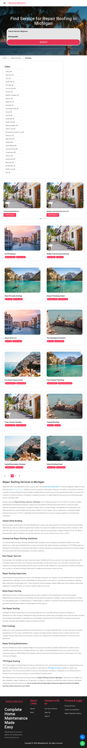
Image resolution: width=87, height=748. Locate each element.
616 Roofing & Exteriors (10, 222)
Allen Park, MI (10, 139)
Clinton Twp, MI (10, 129)
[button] (83, 200)
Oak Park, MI (10, 75)
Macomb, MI (10, 162)
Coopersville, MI (11, 152)
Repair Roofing (16, 58)
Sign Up (47, 712)
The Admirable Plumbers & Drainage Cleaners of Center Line (63, 306)
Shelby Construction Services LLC (55, 222)
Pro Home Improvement (10, 348)
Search (43, 42)
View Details (9, 215)
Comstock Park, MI (12, 149)
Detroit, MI (9, 71)
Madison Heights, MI (12, 95)
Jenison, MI (9, 156)
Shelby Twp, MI (10, 169)
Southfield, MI (10, 119)
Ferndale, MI (9, 85)
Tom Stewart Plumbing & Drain (54, 348)
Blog (32, 712)
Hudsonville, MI (10, 159)
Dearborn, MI (10, 102)
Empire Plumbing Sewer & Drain (55, 264)
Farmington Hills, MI (12, 108)
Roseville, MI (10, 105)
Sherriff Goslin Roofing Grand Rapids (14, 264)
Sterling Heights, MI (12, 125)
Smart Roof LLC (8, 306)
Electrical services (17, 489)
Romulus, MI (10, 135)
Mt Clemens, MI (10, 166)
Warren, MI (9, 98)
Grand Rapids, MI (11, 145)
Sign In (47, 716)
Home (5, 58)
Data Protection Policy (73, 713)
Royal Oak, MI (10, 82)
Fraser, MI (9, 112)
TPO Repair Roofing (54, 668)
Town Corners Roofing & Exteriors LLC (15, 390)
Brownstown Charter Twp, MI (15, 132)
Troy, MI (8, 78)
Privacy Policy (70, 706)
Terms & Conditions (72, 710)
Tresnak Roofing (50, 390)
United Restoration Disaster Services (14, 432)
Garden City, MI (10, 122)
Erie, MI (8, 172)
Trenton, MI (9, 92)
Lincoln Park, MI (11, 88)
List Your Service (51, 709)
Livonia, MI (9, 115)
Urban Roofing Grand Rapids (54, 432)
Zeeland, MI (9, 142)
